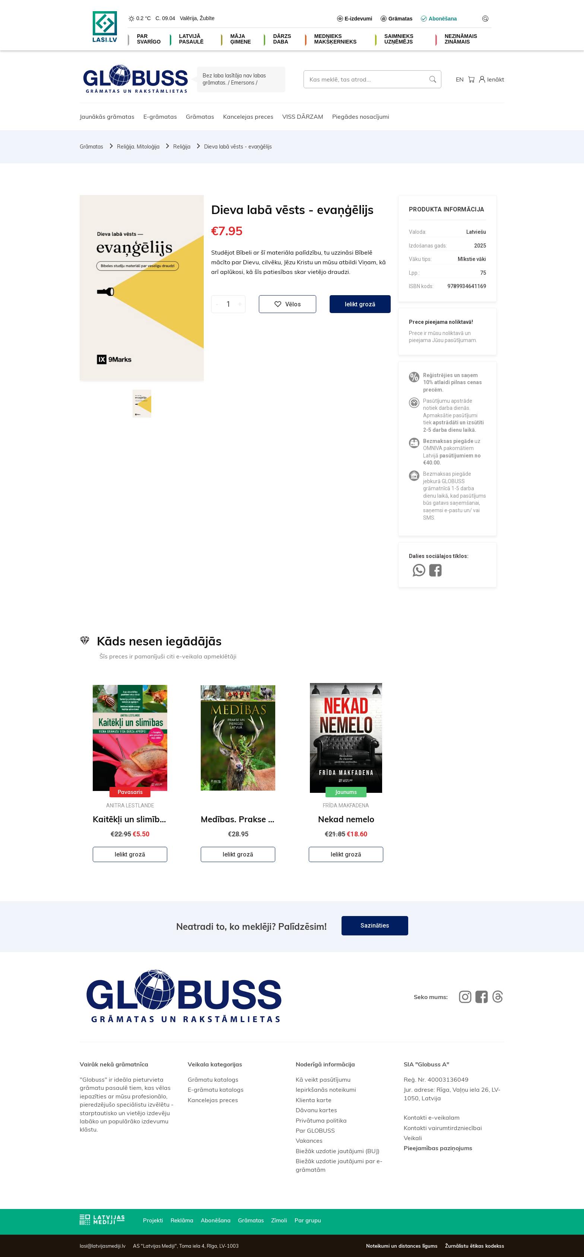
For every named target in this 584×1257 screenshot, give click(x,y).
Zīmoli (279, 1220)
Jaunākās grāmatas (107, 116)
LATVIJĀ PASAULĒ (191, 39)
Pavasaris (130, 792)
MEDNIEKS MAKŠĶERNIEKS (335, 39)
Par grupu (308, 1220)
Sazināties (375, 925)
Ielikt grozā (360, 304)
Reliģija (181, 146)
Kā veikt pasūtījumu (323, 1079)
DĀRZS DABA (282, 39)
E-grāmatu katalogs (216, 1089)
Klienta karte (313, 1100)
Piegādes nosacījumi (360, 116)
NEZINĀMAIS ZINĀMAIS (461, 39)
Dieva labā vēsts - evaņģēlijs (238, 146)
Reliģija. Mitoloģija (138, 146)
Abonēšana (216, 1220)
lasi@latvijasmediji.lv (103, 1246)
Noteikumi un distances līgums (402, 1246)
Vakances (309, 1140)
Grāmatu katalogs (213, 1079)
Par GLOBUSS (315, 1130)
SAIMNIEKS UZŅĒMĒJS (398, 39)
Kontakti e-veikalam (432, 1117)
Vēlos (287, 304)
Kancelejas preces (248, 116)
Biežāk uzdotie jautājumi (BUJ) (338, 1151)
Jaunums (346, 792)
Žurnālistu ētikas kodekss (474, 1246)
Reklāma (182, 1220)
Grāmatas (200, 116)
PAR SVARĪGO (149, 39)
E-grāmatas (160, 116)
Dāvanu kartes (316, 1110)
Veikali (413, 1138)
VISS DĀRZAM (302, 116)
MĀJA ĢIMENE (240, 39)
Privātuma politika (321, 1120)
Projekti (153, 1220)
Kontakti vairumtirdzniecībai (443, 1128)
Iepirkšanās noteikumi (326, 1089)
